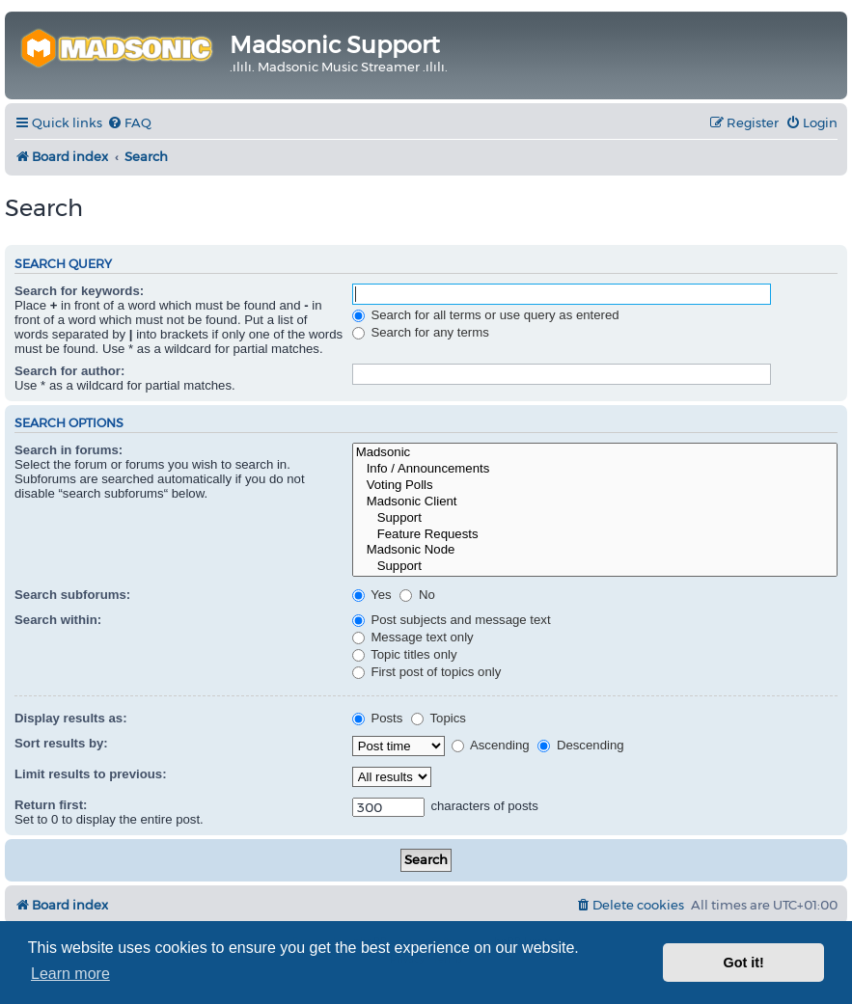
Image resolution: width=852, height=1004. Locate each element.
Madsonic (595, 453)
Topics (438, 718)
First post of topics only (427, 672)
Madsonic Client (595, 502)
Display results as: (70, 718)
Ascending (491, 745)
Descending (580, 745)
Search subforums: (72, 594)
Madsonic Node (595, 550)
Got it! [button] (744, 962)
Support (595, 518)
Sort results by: (61, 743)
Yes (372, 594)
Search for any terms (420, 332)
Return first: (50, 805)
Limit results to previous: (90, 774)
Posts (377, 718)
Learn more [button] (70, 973)
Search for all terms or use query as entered (485, 315)
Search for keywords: (79, 291)
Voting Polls (595, 485)
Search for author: (69, 371)
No (417, 594)
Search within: (57, 619)
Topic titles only (404, 654)
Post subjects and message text (451, 619)
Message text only (413, 637)
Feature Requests (595, 535)
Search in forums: (68, 450)
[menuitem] (129, 123)
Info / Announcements (595, 469)
